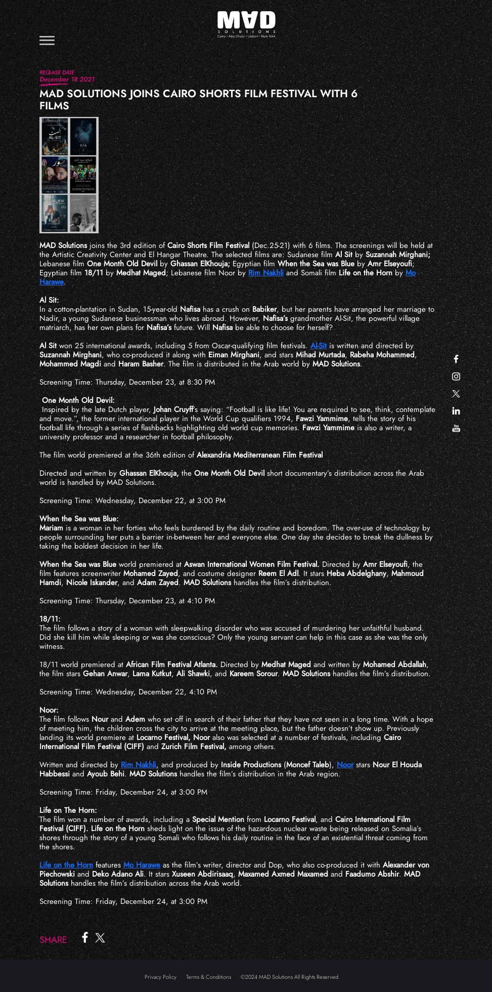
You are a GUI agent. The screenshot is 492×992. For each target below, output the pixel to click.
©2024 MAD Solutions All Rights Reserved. (290, 977)
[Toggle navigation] (47, 40)
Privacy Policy (160, 977)
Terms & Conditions (208, 977)
